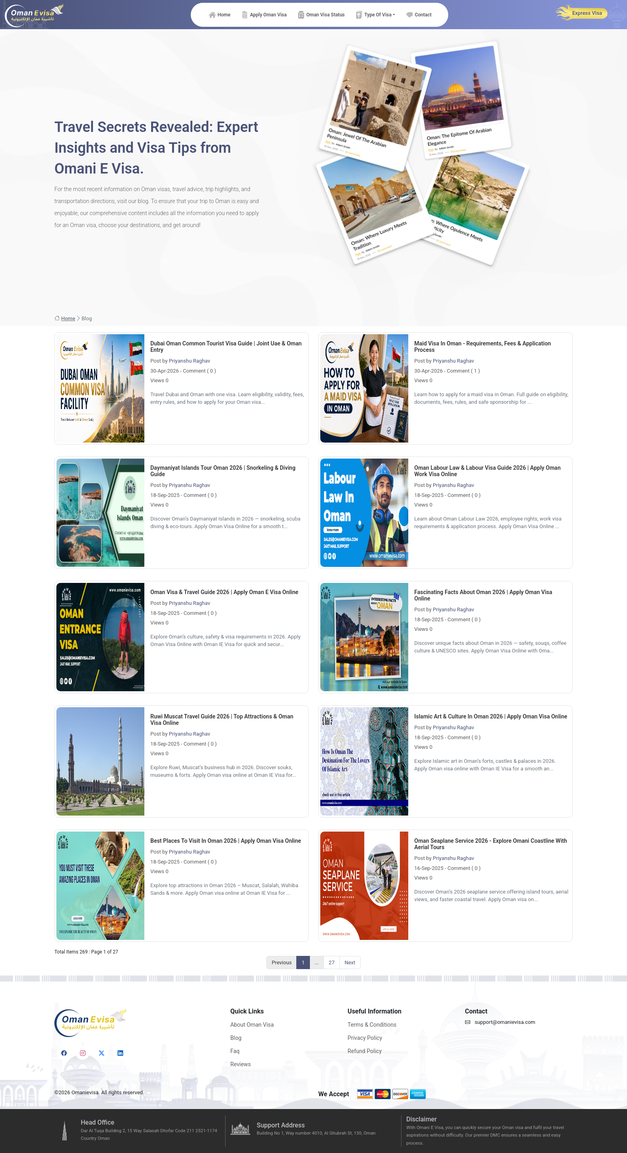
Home (64, 319)
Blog (236, 1038)
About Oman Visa (252, 1024)
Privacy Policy (364, 1038)
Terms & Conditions (371, 1024)
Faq (235, 1051)
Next (350, 962)
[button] (374, 15)
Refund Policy (364, 1051)
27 (332, 962)
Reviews (240, 1064)
